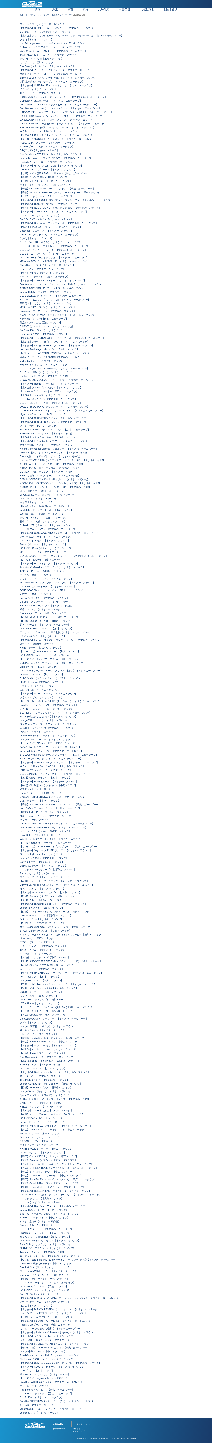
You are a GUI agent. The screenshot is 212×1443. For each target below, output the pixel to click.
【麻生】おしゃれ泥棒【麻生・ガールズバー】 (45, 506)
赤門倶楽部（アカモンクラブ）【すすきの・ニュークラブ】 (52, 81)
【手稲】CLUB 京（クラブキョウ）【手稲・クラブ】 (48, 785)
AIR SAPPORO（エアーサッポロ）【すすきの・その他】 (51, 468)
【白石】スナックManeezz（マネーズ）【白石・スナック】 (52, 1114)
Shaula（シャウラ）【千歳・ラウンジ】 (41, 992)
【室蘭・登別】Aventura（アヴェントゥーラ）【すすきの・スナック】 (58, 984)
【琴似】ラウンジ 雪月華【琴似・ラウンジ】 (44, 177)
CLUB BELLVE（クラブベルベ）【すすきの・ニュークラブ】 (53, 296)
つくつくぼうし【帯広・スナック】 (39, 996)
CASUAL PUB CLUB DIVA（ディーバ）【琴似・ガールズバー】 (54, 797)
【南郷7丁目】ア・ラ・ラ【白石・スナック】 (44, 812)
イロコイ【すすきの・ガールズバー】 (40, 89)
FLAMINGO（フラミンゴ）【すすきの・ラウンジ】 (47, 1248)
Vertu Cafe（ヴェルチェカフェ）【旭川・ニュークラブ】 (50, 808)
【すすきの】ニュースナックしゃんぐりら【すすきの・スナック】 (56, 70)
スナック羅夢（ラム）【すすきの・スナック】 (45, 1302)
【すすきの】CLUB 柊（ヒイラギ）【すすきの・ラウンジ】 (52, 1367)
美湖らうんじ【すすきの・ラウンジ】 (40, 690)
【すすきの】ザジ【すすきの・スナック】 (42, 273)
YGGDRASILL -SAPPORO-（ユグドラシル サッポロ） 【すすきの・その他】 (61, 483)
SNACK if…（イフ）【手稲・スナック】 (41, 835)
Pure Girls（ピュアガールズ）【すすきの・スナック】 (49, 705)
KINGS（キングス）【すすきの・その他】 (43, 1107)
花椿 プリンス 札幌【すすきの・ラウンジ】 (43, 521)
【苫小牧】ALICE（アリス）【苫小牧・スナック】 (47, 1011)
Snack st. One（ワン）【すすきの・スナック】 (45, 1267)
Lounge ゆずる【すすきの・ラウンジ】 (41, 1413)
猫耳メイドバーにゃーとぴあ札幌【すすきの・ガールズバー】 (53, 357)
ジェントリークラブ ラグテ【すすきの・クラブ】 (46, 579)
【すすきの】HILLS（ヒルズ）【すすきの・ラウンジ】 (49, 563)
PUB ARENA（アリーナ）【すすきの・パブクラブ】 (48, 143)
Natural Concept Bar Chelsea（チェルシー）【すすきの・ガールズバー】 (59, 449)
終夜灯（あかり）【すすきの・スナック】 (42, 889)
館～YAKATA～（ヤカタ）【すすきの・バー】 (45, 1374)
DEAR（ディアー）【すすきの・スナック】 (43, 946)
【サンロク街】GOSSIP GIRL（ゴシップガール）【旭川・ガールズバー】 (60, 846)
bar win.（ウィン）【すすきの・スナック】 (43, 1152)
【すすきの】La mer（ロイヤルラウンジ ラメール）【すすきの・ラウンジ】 (61, 640)
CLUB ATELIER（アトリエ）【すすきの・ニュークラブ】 (51, 403)
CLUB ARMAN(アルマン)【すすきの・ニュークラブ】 (49, 529)
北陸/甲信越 (170, 9)
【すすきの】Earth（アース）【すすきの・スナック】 (49, 781)
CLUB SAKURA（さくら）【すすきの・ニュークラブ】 (50, 242)
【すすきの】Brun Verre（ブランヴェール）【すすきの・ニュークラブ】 (59, 223)
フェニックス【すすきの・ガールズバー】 (42, 24)
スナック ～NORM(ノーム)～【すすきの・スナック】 (48, 1271)
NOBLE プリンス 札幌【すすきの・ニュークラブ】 (47, 147)
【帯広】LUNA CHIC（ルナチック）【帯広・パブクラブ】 (51, 1175)
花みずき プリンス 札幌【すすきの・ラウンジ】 (45, 32)
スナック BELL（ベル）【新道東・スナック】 (45, 831)
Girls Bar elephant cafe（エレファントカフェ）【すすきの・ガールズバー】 (60, 108)
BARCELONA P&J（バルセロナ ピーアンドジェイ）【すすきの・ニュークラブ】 (64, 124)
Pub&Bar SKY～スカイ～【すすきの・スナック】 (46, 219)
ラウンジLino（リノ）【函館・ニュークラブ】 (45, 518)
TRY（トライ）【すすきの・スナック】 (41, 93)
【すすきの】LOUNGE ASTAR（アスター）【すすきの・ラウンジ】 (57, 1344)
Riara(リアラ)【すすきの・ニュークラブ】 (42, 269)
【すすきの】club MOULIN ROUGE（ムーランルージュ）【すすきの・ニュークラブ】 (66, 200)
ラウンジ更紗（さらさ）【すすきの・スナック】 (46, 854)
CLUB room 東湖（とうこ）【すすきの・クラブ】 (46, 372)
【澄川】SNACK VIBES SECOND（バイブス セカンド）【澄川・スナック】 (61, 961)
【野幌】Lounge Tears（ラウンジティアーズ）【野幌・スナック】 (56, 912)
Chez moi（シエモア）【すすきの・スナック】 (45, 540)
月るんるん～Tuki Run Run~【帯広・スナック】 (45, 1237)
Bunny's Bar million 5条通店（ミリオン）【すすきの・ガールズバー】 (57, 885)
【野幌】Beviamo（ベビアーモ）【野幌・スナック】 (48, 896)
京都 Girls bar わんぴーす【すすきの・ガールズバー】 (49, 728)
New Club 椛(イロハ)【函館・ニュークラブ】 (44, 319)
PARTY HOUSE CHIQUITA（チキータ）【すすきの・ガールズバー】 (57, 824)
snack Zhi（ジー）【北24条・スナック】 (42, 793)
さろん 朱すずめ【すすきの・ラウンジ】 (42, 697)
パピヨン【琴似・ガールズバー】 (38, 575)
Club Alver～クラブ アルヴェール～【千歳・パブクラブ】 (50, 47)
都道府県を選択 (59, 1429)
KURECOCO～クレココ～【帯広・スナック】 (44, 1218)
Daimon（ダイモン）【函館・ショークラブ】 (44, 613)
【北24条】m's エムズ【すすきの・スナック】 (45, 395)
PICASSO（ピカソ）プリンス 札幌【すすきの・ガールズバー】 (55, 300)
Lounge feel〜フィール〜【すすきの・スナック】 (46, 739)
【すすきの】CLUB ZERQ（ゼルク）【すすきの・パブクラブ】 (54, 418)
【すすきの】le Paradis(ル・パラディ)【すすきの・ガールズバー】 (56, 441)
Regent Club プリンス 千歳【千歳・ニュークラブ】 (47, 1325)
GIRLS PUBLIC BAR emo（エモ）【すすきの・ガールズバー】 (53, 827)
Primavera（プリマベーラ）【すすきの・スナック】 (48, 311)
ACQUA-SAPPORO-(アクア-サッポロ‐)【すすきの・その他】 (53, 288)
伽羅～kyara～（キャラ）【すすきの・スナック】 (46, 816)
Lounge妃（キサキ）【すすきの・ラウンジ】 (44, 858)
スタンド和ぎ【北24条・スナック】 (39, 426)
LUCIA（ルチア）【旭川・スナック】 (40, 977)
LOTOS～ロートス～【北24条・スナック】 (43, 1068)
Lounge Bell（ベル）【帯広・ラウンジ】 (41, 980)
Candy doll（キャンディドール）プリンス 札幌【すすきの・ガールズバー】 (61, 671)
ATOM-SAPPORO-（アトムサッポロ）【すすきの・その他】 (53, 464)
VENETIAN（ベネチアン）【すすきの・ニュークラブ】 (50, 234)
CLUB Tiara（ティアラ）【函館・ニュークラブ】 (46, 1393)
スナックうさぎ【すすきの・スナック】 (41, 1202)
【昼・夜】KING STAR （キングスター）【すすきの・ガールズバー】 (57, 139)
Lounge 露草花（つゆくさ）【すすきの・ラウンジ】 (49, 1026)
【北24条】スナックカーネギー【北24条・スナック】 (49, 437)
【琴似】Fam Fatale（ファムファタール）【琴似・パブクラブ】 (54, 881)
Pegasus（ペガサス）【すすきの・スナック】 (45, 365)
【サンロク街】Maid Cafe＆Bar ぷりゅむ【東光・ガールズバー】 (55, 1348)
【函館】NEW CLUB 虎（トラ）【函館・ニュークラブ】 (50, 617)
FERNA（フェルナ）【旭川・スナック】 (42, 560)
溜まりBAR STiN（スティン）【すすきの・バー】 (47, 1340)
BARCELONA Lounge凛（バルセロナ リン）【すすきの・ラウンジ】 (57, 127)
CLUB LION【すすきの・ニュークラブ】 (42, 1397)
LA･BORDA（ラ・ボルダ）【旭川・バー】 (43, 999)
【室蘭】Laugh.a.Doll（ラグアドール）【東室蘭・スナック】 (52, 1187)
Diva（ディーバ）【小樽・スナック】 (40, 801)
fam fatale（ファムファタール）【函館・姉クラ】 (46, 510)
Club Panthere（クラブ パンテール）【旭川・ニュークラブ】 (53, 663)
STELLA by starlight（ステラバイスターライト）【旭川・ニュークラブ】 (59, 755)
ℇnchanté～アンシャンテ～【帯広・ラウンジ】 (45, 1233)
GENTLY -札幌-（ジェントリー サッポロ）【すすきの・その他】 (55, 453)
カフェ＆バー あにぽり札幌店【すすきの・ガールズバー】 (51, 1328)
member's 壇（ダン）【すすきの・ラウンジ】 (44, 598)
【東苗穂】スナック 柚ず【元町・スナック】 (45, 957)
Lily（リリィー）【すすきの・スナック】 (42, 969)
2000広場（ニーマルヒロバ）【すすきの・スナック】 (49, 495)
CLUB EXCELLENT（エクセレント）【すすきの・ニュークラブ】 (55, 246)
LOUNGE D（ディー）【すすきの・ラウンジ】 (45, 1290)
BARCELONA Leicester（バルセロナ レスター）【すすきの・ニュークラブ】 (62, 116)
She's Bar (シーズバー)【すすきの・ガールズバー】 (47, 265)
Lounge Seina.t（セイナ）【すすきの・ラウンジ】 (47, 1091)
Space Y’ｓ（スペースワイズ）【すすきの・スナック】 (50, 1095)
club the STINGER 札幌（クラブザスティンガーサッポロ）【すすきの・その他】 (63, 460)
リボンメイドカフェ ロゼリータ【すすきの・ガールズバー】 (53, 74)
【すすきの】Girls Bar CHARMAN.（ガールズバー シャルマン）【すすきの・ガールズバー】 (69, 1298)
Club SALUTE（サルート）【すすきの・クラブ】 (46, 525)
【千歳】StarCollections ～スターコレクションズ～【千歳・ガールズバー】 (60, 804)
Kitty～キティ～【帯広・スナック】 (39, 1034)
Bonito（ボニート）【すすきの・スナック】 (43, 544)
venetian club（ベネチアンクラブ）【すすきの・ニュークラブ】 (54, 1409)
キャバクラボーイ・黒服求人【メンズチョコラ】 (102, 1438)
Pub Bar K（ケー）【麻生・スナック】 (41, 1133)
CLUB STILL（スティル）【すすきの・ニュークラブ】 (49, 254)
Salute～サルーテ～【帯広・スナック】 (41, 1225)
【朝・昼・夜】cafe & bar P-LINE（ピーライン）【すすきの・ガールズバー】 (61, 701)
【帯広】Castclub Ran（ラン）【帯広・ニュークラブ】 (49, 1183)
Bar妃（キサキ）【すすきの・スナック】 (42, 862)
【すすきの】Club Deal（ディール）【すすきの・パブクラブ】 (53, 1206)
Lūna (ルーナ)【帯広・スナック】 (38, 938)
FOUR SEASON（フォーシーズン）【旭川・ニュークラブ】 (52, 590)
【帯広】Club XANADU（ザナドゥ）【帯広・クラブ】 (49, 1156)
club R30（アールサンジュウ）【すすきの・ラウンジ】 (49, 1214)
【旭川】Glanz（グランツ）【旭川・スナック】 (45, 778)
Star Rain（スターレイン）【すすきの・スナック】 (47, 66)
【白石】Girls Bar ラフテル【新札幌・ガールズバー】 (48, 965)
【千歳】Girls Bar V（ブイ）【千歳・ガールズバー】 (48, 1317)
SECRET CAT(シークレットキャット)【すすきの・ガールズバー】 (55, 713)
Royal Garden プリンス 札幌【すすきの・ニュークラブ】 (50, 1355)
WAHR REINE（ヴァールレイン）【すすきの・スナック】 (51, 839)
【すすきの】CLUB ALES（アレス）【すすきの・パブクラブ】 (54, 212)
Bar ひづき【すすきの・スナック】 (39, 1294)
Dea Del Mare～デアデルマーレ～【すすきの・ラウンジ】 (51, 154)
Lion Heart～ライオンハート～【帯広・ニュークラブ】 (49, 391)
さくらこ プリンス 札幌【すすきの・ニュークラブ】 (50, 131)
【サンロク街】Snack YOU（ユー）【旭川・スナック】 (50, 651)
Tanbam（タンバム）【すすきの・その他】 (43, 1252)
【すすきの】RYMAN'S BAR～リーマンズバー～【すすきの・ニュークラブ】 (61, 973)
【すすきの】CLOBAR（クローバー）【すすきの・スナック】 (53, 904)
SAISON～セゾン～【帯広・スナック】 (41, 1141)
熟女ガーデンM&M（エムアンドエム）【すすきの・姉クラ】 (52, 567)
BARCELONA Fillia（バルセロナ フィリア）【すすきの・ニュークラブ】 (60, 120)
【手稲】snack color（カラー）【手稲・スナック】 (47, 843)
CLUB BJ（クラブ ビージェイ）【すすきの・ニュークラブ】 (53, 250)
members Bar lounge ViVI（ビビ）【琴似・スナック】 (49, 349)
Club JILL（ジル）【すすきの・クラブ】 (41, 361)
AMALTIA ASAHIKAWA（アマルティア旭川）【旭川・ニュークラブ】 (57, 315)
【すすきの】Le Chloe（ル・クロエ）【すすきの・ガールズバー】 (55, 1321)
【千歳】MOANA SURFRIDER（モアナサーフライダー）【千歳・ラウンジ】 (61, 192)
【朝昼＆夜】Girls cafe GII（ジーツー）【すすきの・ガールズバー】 (56, 135)
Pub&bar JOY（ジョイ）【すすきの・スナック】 (46, 330)
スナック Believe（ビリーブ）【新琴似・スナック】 (48, 869)
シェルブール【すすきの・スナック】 (40, 1137)
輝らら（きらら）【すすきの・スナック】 (42, 1030)
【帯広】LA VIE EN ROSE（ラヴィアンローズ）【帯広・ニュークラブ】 (59, 1168)
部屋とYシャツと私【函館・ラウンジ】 (41, 322)
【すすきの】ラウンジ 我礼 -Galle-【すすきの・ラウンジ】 (51, 166)
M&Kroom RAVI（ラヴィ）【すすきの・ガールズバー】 (50, 307)
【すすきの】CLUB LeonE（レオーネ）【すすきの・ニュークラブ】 (56, 85)
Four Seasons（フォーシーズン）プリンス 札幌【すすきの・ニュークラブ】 (62, 284)
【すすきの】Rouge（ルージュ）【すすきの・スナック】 (51, 384)
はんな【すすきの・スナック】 (36, 1306)
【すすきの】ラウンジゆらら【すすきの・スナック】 (48, 1045)
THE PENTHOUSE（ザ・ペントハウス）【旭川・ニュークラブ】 (55, 430)
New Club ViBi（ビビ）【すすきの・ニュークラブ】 (48, 1057)
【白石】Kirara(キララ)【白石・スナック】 (43, 1053)
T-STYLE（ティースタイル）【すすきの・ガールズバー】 (51, 759)
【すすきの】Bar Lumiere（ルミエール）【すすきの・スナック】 (55, 1072)
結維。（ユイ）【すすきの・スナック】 (41, 609)
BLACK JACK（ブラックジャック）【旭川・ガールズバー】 (52, 678)
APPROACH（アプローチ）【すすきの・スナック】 (48, 169)
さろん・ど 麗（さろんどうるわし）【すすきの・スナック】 (52, 766)
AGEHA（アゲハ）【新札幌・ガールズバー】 (44, 571)
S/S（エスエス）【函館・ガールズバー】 (42, 514)
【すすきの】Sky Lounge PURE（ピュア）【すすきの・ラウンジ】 (56, 850)
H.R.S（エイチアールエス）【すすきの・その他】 (47, 606)
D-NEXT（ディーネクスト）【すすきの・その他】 (47, 326)
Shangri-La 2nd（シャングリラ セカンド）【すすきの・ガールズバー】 (58, 78)
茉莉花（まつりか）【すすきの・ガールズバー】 (46, 303)
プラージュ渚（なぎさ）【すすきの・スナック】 (46, 877)
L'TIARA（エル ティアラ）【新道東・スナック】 (46, 770)
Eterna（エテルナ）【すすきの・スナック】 (43, 866)
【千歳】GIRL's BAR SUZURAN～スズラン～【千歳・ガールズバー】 (57, 189)
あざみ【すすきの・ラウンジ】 (36, 1022)
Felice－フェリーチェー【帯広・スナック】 (43, 1122)
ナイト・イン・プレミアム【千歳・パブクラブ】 (46, 185)
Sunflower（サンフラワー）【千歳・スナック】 (45, 1275)
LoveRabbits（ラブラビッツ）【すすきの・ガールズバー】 (51, 751)
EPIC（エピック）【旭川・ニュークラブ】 (43, 491)
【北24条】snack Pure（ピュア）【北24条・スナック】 (50, 1061)
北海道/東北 (147, 9)
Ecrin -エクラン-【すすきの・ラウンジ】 (41, 919)
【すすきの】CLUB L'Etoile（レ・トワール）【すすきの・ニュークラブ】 (59, 762)
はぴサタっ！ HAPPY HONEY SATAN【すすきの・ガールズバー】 (57, 353)
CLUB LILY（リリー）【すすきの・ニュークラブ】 (47, 1229)
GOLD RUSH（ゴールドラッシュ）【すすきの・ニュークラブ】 (54, 257)
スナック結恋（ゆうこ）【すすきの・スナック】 (46, 537)
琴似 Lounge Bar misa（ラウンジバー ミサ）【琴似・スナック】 (56, 927)
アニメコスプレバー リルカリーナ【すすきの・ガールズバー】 (54, 368)
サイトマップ (43, 15)
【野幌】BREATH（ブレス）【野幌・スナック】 (46, 1087)
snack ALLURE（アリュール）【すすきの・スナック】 (49, 55)
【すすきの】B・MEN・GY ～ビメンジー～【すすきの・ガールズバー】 (59, 28)
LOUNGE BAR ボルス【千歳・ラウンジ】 (42, 1118)
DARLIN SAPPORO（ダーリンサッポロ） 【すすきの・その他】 (54, 479)
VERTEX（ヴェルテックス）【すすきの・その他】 (47, 472)
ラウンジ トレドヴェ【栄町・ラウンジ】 (42, 59)
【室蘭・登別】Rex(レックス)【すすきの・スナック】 (49, 988)
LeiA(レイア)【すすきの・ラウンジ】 (40, 498)
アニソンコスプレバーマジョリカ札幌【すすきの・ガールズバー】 (56, 632)
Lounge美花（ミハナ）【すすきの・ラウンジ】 (45, 720)
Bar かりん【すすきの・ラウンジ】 (39, 873)
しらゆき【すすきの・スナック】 (38, 1405)
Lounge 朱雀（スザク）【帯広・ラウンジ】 (43, 1351)
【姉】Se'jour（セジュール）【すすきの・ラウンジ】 (48, 1049)
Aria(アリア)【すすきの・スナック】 (39, 150)
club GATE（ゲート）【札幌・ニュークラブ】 (44, 277)
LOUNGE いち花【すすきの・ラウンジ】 (42, 682)
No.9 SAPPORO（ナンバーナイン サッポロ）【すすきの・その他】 (56, 487)
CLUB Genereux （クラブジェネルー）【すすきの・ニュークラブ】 (56, 774)
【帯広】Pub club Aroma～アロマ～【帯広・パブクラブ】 (51, 1042)
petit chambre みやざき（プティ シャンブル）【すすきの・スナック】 (57, 583)
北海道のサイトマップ (61, 15)
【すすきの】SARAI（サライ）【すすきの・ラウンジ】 (50, 693)
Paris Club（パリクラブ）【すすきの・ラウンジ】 (47, 1244)
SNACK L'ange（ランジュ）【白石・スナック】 (46, 931)
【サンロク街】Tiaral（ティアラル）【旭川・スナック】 (50, 659)
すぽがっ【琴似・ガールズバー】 (38, 594)
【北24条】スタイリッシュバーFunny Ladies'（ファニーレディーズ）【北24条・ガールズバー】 (71, 36)
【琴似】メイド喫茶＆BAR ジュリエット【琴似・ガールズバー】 (55, 173)
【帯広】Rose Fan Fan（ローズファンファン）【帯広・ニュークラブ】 (58, 1179)
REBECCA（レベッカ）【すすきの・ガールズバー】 (48, 162)
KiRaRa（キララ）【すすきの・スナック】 (43, 636)
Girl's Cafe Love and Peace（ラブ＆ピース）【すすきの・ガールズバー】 (59, 104)
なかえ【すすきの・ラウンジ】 (36, 238)
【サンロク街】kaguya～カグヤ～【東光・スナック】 (49, 1378)
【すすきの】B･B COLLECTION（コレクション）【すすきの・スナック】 (60, 1309)
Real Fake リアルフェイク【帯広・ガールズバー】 (47, 1390)
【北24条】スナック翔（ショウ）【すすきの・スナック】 (51, 387)
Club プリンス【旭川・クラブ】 (37, 1371)
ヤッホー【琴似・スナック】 (35, 820)
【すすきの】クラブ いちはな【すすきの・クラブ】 (48, 1336)
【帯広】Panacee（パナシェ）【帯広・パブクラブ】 (48, 1160)
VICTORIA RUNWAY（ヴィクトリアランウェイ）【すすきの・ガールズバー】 (62, 410)
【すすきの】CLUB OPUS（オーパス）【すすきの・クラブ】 (53, 280)
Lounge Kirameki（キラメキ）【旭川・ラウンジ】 (46, 628)
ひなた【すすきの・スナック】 (36, 39)
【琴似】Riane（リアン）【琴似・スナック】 (44, 1279)
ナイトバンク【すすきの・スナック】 (40, 1145)
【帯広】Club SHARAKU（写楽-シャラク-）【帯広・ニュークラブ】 (56, 1164)
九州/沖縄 (103, 9)
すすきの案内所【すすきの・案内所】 (40, 1221)
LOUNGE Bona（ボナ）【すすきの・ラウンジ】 (47, 548)
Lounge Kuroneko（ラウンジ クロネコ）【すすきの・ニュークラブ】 (57, 158)
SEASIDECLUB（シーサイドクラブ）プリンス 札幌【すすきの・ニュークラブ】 (64, 556)
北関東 (54, 9)
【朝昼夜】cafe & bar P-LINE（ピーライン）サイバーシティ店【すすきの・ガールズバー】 (69, 1260)
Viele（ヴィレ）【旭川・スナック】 (39, 667)
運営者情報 (78, 1429)
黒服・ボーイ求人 (27, 15)
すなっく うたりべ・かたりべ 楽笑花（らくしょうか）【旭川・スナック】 (62, 934)
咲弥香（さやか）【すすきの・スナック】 (42, 950)
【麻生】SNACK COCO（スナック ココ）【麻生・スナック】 (53, 1130)
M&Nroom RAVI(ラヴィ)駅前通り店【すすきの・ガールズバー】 (54, 261)
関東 (37, 9)
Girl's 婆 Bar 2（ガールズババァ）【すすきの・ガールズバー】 (53, 51)
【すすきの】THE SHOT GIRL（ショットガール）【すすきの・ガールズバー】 (62, 338)
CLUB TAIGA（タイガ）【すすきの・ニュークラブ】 (48, 399)
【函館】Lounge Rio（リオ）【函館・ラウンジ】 (46, 621)
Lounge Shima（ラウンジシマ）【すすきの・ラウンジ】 (50, 1240)
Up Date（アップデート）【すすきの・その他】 (46, 602)
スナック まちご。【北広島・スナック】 (42, 1198)
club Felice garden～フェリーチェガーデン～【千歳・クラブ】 (53, 43)
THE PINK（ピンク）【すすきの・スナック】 (44, 1080)
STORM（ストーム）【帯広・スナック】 (42, 942)
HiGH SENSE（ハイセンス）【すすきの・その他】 (47, 433)
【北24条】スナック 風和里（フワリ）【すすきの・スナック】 (55, 342)
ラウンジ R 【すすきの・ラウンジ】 (39, 686)
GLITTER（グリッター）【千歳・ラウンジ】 (44, 1286)
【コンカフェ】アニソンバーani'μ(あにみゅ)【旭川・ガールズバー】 (56, 1007)
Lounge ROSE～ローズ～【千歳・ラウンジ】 (44, 1210)
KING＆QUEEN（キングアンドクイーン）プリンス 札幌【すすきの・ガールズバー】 (66, 112)
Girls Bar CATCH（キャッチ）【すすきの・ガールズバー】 (51, 1382)
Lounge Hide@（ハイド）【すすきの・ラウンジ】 (47, 292)
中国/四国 (124, 9)
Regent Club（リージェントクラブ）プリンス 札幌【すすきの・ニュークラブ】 (63, 97)
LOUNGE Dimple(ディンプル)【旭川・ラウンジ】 (46, 655)
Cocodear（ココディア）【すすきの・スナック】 (46, 231)
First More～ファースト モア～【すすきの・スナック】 (49, 724)
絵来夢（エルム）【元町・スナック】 (40, 789)
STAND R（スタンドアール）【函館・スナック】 (46, 709)
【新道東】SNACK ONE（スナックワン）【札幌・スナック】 (53, 1038)
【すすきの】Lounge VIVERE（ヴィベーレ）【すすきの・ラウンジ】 (57, 345)
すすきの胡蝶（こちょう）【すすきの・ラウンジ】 (47, 445)
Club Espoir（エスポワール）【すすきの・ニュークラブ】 (51, 101)
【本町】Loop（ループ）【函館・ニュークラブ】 (46, 196)
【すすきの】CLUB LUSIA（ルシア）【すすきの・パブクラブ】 (54, 422)
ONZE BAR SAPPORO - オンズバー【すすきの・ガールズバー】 (54, 407)
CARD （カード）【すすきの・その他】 (41, 1103)
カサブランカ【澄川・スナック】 (38, 62)
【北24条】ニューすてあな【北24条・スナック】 (46, 1110)
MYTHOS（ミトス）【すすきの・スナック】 (44, 552)
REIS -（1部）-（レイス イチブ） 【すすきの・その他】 (50, 475)
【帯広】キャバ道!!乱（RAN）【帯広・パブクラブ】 (48, 1172)
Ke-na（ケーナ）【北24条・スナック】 (41, 648)
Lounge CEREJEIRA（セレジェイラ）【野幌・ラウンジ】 (51, 1084)
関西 (70, 9)
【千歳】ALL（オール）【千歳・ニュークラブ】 (46, 181)
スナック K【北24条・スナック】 (38, 644)
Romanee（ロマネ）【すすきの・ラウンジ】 (44, 334)
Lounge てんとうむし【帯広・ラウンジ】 (42, 908)
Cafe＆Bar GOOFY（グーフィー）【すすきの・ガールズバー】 (54, 1019)
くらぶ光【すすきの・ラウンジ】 (38, 954)
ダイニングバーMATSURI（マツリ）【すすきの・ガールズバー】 (55, 1313)
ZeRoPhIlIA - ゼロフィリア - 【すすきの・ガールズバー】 (50, 747)
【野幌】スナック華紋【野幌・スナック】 (42, 923)
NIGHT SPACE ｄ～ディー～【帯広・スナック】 (46, 1149)
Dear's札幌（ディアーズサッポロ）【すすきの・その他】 (51, 456)
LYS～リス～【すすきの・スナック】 (40, 1003)
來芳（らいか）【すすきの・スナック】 (41, 1076)
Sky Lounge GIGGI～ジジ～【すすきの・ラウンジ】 (48, 1359)
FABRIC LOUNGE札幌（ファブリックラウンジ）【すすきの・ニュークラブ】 (62, 1195)
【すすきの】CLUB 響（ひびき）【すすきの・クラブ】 (50, 204)
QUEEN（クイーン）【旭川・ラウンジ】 (42, 674)
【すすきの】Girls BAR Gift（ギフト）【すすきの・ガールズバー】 (56, 1126)
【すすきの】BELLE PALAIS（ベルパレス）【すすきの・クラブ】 (55, 1191)
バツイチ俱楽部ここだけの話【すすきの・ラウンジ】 (48, 716)
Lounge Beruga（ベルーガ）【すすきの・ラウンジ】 (48, 736)
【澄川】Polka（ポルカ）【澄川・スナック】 (44, 900)
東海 (85, 9)
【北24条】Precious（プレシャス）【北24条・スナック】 (51, 227)
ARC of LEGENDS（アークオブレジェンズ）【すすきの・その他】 (56, 1099)
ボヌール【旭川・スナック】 (35, 1386)
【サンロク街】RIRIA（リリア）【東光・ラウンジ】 (48, 743)
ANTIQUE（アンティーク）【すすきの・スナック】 (48, 586)
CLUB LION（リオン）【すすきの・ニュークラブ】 (48, 1283)
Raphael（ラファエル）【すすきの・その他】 (44, 376)
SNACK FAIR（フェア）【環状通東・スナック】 (46, 915)
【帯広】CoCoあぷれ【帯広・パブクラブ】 (43, 1015)
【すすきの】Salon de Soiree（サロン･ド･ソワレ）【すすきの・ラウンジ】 (60, 1363)
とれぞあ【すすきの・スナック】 (38, 732)
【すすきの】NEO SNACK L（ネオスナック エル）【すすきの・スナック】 (60, 208)
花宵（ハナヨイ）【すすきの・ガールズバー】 (45, 625)
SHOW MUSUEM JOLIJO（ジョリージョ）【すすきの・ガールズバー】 (59, 380)
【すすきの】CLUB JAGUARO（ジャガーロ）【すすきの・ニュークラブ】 (60, 533)
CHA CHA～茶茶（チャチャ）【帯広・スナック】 (47, 1263)
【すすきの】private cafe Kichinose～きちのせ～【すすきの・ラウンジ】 (59, 1332)
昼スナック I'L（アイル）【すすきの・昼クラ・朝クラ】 (50, 1256)
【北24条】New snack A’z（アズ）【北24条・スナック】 (50, 892)
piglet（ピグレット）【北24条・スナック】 (43, 414)
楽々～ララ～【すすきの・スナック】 (40, 215)
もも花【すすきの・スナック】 (36, 502)
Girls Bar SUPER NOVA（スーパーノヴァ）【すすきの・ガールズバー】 (59, 1401)
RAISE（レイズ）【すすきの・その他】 (41, 1065)
